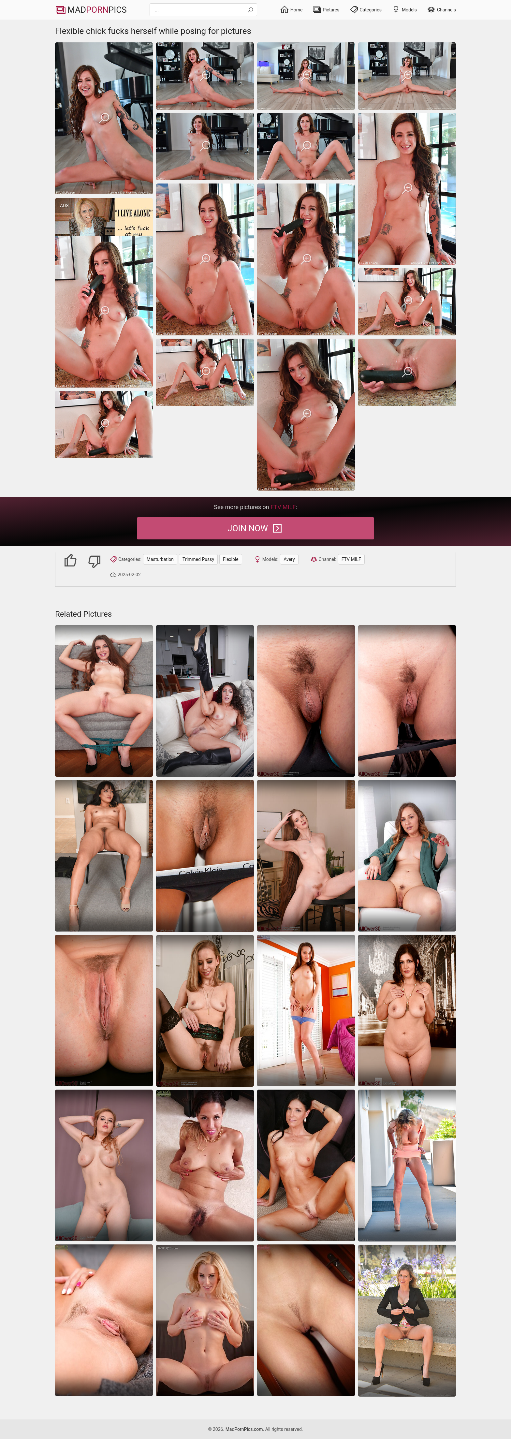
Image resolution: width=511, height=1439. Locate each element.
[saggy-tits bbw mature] (407, 1010)
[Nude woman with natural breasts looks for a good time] (306, 1165)
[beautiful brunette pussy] (104, 1320)
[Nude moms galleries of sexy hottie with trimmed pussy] (407, 701)
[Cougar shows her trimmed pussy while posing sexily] (104, 1165)
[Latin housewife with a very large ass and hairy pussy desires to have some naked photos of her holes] (205, 1165)
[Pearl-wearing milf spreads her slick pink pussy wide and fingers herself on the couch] (104, 701)
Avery (289, 559)
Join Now (255, 528)
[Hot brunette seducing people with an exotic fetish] (104, 856)
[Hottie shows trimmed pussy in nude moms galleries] (306, 701)
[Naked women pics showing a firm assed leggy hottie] (306, 856)
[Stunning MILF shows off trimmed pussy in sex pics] (407, 856)
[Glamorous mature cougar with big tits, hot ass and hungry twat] (407, 1165)
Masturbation (160, 559)
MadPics (91, 9)
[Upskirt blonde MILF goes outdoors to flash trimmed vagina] (407, 1321)
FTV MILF (351, 559)
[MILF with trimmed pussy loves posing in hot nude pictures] (205, 1011)
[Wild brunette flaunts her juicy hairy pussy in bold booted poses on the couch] (205, 701)
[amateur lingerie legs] (306, 1010)
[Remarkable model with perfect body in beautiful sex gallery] (205, 1320)
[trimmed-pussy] (104, 1010)
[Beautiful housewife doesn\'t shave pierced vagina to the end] (205, 856)
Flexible (231, 559)
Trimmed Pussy (198, 559)
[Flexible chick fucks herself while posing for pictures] (104, 118)
